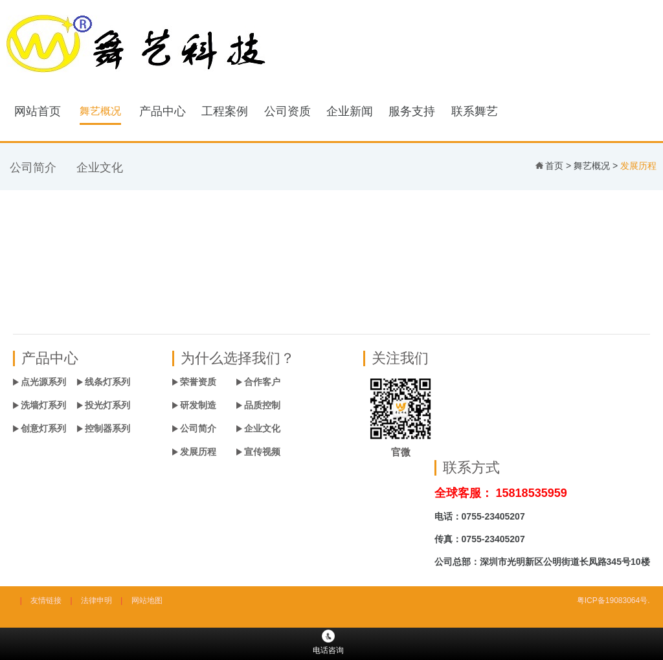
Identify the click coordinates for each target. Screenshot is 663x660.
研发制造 (198, 405)
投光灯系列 (107, 405)
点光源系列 (43, 382)
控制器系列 (107, 428)
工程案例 (224, 111)
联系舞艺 (474, 111)
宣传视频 (262, 451)
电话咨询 (328, 642)
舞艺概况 (100, 110)
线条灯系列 (107, 382)
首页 (554, 165)
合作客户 (262, 382)
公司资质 (287, 111)
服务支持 (411, 111)
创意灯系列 (43, 428)
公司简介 (33, 167)
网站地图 (147, 600)
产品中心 (162, 111)
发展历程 (198, 451)
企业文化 (99, 167)
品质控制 (262, 405)
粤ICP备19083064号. (613, 600)
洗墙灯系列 (43, 405)
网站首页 (37, 111)
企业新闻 (349, 111)
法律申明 (96, 600)
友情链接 (46, 600)
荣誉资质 (198, 382)
